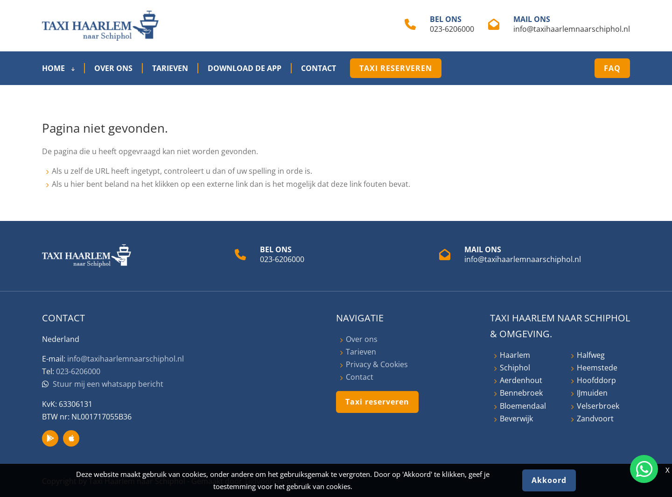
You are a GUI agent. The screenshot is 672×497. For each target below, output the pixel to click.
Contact (318, 68)
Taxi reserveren (395, 68)
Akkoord (549, 480)
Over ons (113, 68)
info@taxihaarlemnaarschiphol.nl (571, 29)
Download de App (244, 68)
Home (58, 68)
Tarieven (170, 68)
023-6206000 (452, 29)
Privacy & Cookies (377, 364)
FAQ (612, 68)
